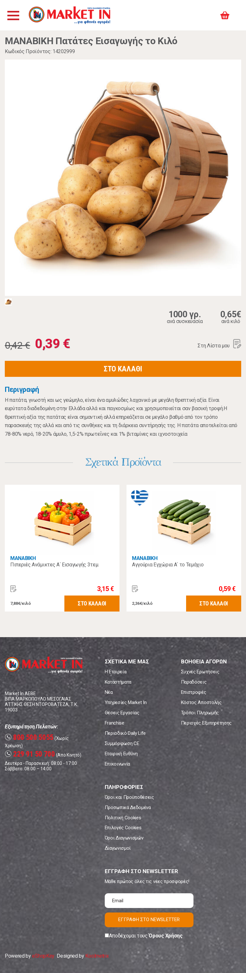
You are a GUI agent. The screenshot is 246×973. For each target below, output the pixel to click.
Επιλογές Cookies (123, 828)
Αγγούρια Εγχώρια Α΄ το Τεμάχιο (167, 565)
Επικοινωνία (117, 764)
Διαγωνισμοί (118, 848)
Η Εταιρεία (116, 672)
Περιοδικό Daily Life (125, 733)
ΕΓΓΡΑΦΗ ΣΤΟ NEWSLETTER (149, 919)
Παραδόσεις (194, 682)
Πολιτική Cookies (123, 818)
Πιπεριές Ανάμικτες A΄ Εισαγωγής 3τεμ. (54, 565)
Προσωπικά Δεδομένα (128, 807)
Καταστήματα (118, 682)
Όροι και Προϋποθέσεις (129, 797)
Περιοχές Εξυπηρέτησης (206, 723)
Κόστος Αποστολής (201, 702)
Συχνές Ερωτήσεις (200, 672)
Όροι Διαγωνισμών (124, 838)
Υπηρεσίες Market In (126, 702)
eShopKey (43, 956)
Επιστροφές (193, 692)
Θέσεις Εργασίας (122, 713)
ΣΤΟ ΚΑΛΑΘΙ (123, 368)
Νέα (109, 692)
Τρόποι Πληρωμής (200, 713)
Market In (69, 15)
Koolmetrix (97, 956)
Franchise (114, 723)
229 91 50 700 (30, 754)
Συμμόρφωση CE (122, 743)
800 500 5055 (29, 737)
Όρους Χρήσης (165, 936)
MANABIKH (23, 558)
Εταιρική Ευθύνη (121, 754)
